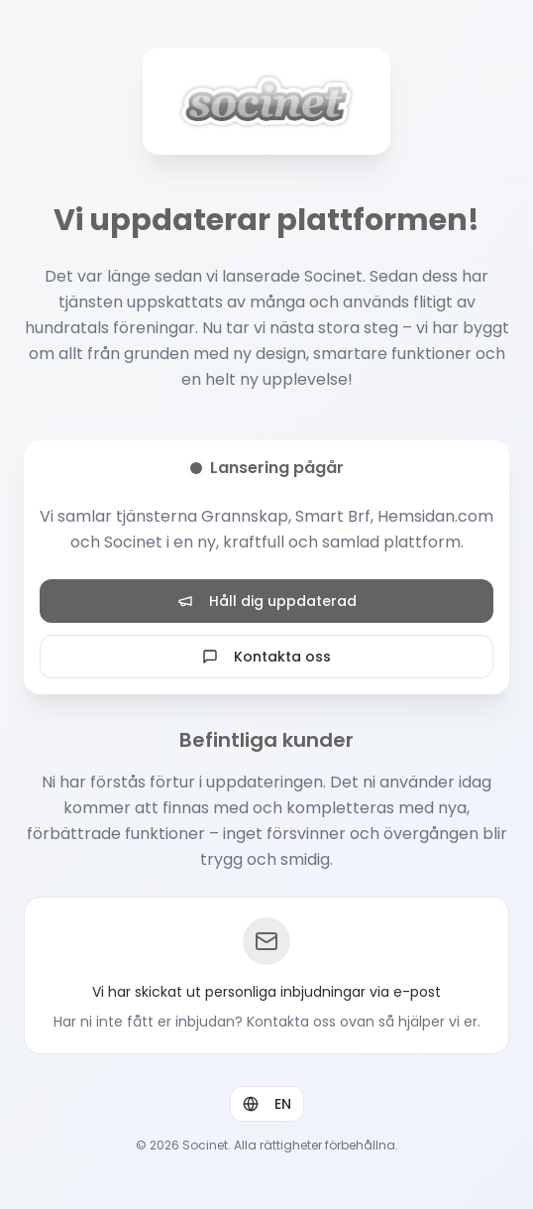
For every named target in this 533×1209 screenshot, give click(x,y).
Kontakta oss (266, 656)
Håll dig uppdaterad (267, 601)
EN (267, 1104)
